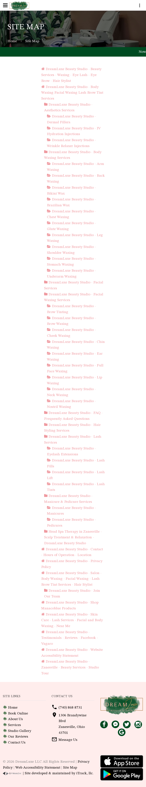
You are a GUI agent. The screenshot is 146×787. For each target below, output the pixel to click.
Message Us (68, 740)
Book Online (18, 713)
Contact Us (16, 742)
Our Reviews (18, 737)
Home (12, 41)
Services (14, 725)
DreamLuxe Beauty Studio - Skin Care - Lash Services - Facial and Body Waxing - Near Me (72, 620)
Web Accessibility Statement (37, 768)
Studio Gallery (19, 731)
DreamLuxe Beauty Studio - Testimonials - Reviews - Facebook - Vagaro (69, 638)
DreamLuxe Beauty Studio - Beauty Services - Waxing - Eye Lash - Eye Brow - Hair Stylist (71, 75)
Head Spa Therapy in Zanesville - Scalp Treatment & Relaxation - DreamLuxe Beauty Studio (73, 537)
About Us (15, 719)
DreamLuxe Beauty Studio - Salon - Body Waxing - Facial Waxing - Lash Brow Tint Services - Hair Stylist (71, 579)
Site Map (70, 768)
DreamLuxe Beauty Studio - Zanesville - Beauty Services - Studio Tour (70, 667)
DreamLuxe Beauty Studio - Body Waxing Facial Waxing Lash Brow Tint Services (72, 92)
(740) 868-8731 (70, 707)
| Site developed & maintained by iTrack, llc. (48, 773)
